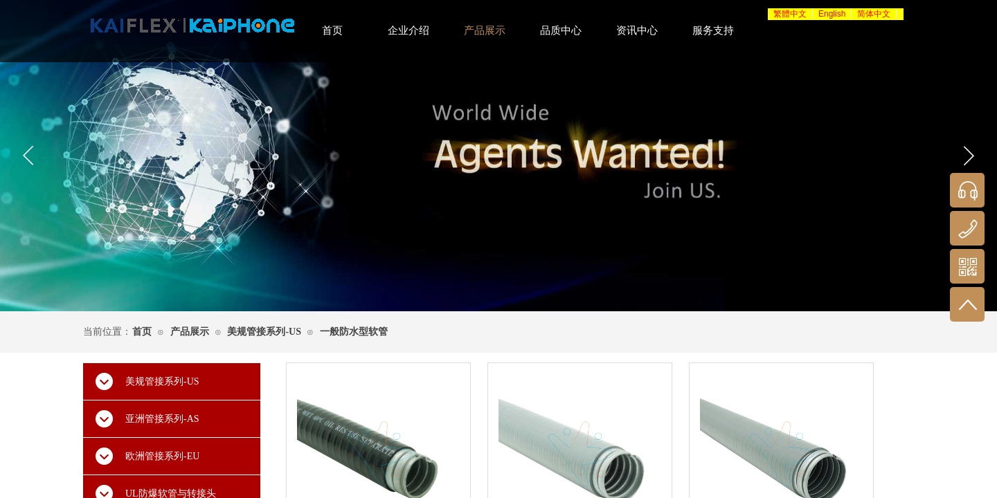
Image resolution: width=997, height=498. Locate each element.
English (831, 14)
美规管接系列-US (264, 331)
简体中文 (873, 14)
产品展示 (189, 331)
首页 (142, 331)
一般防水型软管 (354, 331)
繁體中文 (790, 14)
